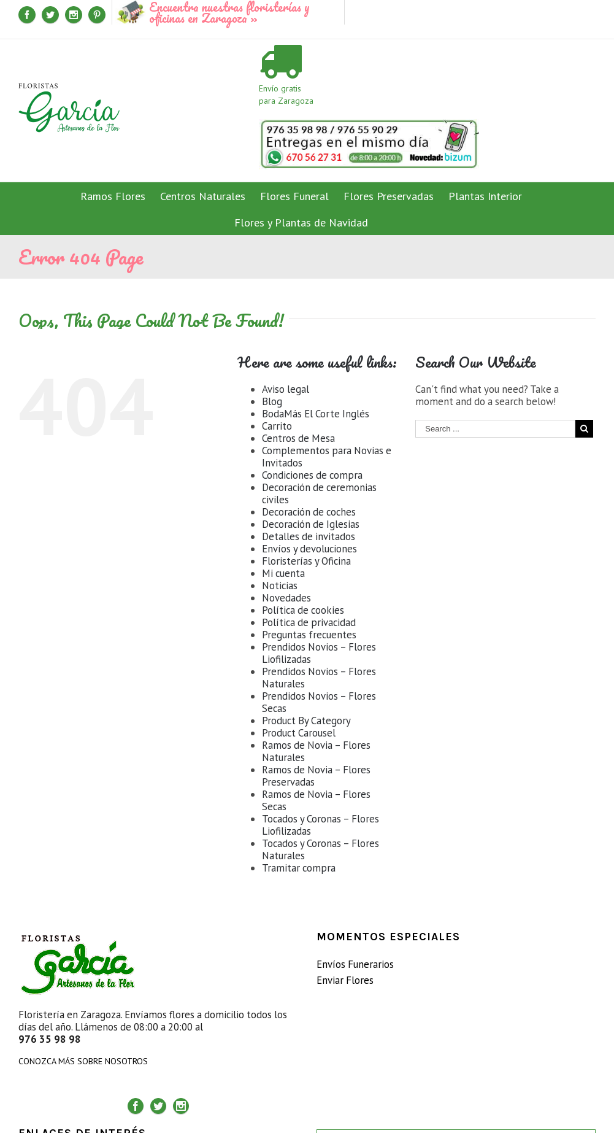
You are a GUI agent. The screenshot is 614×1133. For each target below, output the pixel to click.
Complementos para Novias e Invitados (326, 457)
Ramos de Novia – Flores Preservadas (316, 776)
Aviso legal (285, 389)
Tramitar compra (299, 868)
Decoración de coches (309, 512)
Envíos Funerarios (355, 964)
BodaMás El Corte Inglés (315, 413)
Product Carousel (299, 733)
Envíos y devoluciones (309, 548)
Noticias (279, 585)
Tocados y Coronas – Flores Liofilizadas (320, 825)
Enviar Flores (345, 980)
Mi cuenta (283, 573)
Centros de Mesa (298, 438)
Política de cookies (303, 610)
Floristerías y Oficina (306, 561)
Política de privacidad (309, 622)
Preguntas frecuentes (309, 634)
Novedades (286, 598)
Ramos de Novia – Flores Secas (316, 800)
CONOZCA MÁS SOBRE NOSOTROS (83, 1061)
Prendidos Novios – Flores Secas (319, 702)
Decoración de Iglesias (310, 524)
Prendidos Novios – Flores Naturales (319, 677)
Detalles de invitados (308, 536)
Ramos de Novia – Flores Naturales (316, 751)
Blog (272, 401)
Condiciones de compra (312, 475)
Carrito (277, 426)
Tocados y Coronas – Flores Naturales (320, 849)
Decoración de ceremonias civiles (319, 493)
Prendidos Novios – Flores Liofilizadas (319, 653)
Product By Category (306, 720)
